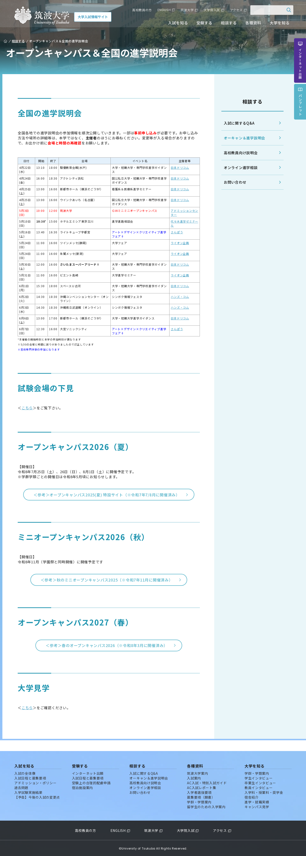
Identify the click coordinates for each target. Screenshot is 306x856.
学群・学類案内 (199, 801)
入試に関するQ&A (237, 123)
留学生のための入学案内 (206, 805)
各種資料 (252, 23)
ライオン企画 (179, 243)
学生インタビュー (259, 777)
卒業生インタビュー (260, 781)
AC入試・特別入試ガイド (207, 781)
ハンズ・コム (179, 297)
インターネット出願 (88, 772)
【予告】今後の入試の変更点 (37, 796)
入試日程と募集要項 (30, 777)
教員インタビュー (259, 786)
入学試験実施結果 (28, 791)
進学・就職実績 (257, 801)
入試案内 (194, 777)
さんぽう (176, 232)
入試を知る (177, 23)
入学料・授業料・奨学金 (264, 791)
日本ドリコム (179, 167)
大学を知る (278, 23)
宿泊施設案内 (82, 786)
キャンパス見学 (257, 805)
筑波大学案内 (197, 772)
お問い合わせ (233, 182)
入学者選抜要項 (199, 791)
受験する (203, 23)
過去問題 (21, 786)
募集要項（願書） (201, 796)
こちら (28, 407)
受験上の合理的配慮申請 (91, 781)
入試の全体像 (24, 772)
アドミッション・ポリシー (35, 781)
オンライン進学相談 (239, 167)
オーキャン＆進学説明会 (243, 137)
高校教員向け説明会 (239, 152)
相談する (227, 23)
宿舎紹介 (252, 796)
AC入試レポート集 (201, 786)
